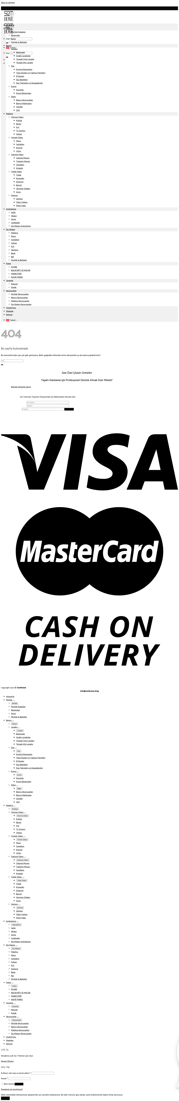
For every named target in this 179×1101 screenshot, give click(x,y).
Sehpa (19, 134)
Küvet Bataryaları (23, 93)
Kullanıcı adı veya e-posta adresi (16, 1073)
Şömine (14, 195)
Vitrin (18, 151)
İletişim (9, 314)
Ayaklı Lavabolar (23, 56)
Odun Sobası (22, 202)
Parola (4, 1078)
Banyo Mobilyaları (24, 103)
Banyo (8, 45)
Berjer (18, 124)
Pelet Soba (21, 205)
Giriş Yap (19, 1084)
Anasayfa (10, 25)
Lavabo (14, 49)
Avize (13, 219)
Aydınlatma (11, 209)
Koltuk (19, 120)
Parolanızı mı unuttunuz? (12, 1089)
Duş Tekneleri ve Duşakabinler (29, 83)
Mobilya (9, 114)
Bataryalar (15, 35)
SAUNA (19, 107)
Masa (18, 141)
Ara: (7, 39)
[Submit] (7, 57)
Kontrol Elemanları (24, 69)
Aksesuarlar (11, 291)
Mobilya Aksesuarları (20, 301)
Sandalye (20, 144)
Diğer (13, 96)
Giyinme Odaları (23, 188)
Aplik (13, 212)
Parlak (13, 287)
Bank (13, 253)
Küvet (13, 86)
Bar (12, 257)
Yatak (18, 175)
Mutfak (9, 28)
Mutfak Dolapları (18, 32)
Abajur (14, 216)
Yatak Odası (16, 171)
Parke (8, 263)
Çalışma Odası (17, 154)
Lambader (15, 222)
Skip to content (8, 2)
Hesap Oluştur (7, 1061)
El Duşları (20, 76)
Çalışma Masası (22, 158)
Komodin (20, 178)
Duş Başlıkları (22, 79)
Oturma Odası (17, 117)
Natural (14, 284)
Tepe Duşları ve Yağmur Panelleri (30, 73)
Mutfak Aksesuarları (20, 294)
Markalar (9, 311)
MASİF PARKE (17, 277)
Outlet (9, 308)
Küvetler (20, 90)
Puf (17, 127)
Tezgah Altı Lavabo (24, 62)
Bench (19, 185)
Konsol (19, 148)
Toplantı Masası (23, 161)
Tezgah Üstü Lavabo (25, 59)
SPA (18, 110)
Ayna (18, 192)
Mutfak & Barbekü (19, 42)
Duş (12, 66)
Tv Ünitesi (20, 131)
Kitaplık (19, 168)
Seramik (9, 280)
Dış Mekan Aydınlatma (21, 226)
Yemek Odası (17, 137)
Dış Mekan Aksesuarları (21, 304)
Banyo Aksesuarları (24, 100)
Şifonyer (19, 182)
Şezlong (14, 250)
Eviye (13, 39)
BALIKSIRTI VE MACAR (20, 270)
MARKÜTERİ (16, 274)
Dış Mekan (10, 229)
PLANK (14, 267)
